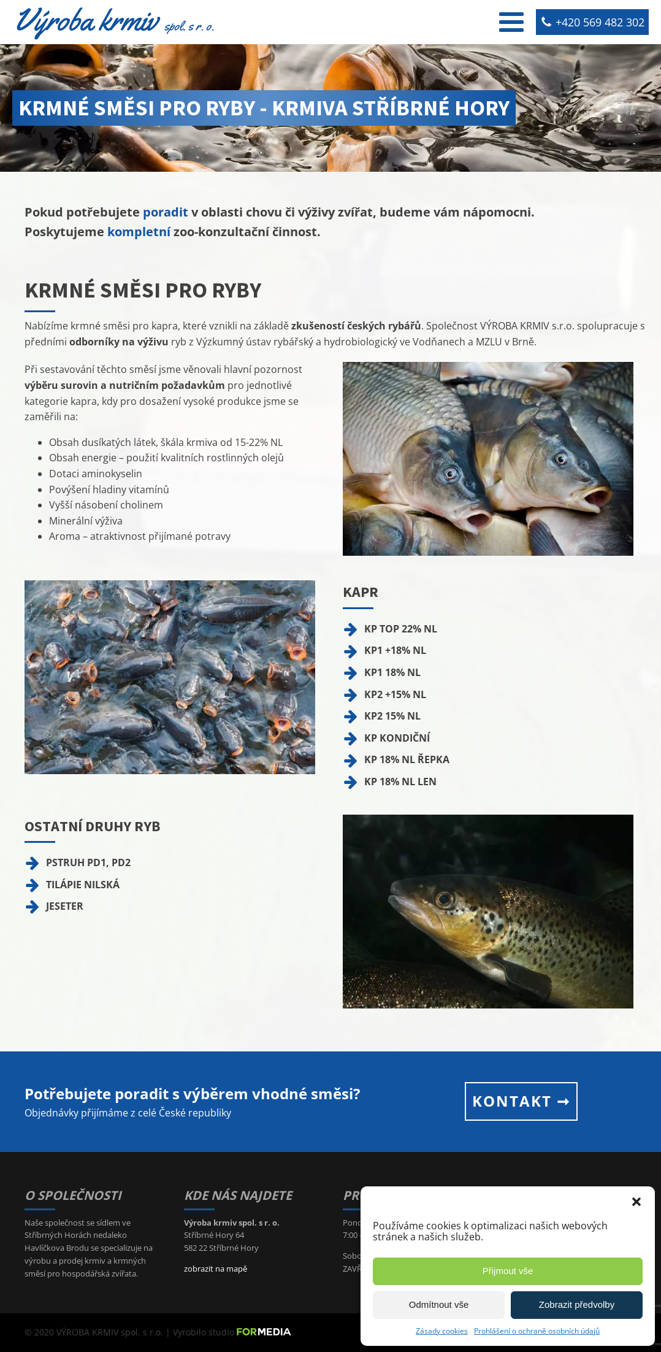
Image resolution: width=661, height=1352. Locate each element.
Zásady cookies (442, 1331)
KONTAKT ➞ (521, 1101)
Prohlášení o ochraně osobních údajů (537, 1331)
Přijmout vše (508, 1271)
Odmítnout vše (439, 1304)
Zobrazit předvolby (576, 1304)
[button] (636, 1202)
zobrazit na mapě (215, 1268)
